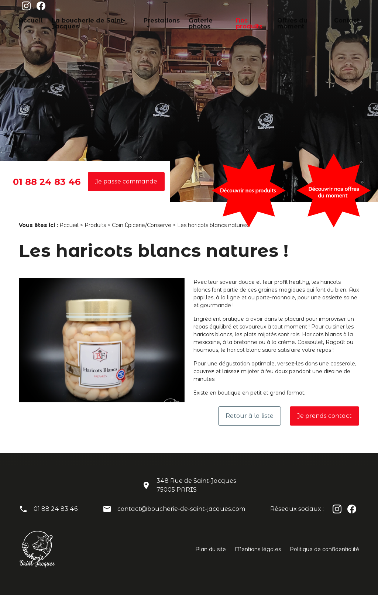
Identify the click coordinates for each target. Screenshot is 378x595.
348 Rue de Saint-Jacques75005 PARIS (196, 485)
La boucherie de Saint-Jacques (86, 20)
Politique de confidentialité (324, 549)
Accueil (28, 20)
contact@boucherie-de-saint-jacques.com (181, 508)
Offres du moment (289, 20)
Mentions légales (258, 549)
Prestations (149, 20)
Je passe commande (126, 181)
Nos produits (242, 20)
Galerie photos (198, 20)
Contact (331, 20)
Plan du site (210, 549)
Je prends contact (324, 415)
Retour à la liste (250, 415)
